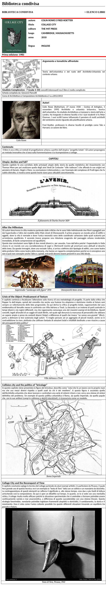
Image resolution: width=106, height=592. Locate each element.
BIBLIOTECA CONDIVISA (18, 12)
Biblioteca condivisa (20, 3)
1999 (56, 109)
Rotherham (60, 107)
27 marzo (70, 107)
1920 (78, 107)
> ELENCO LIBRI (95, 12)
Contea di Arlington (93, 107)
